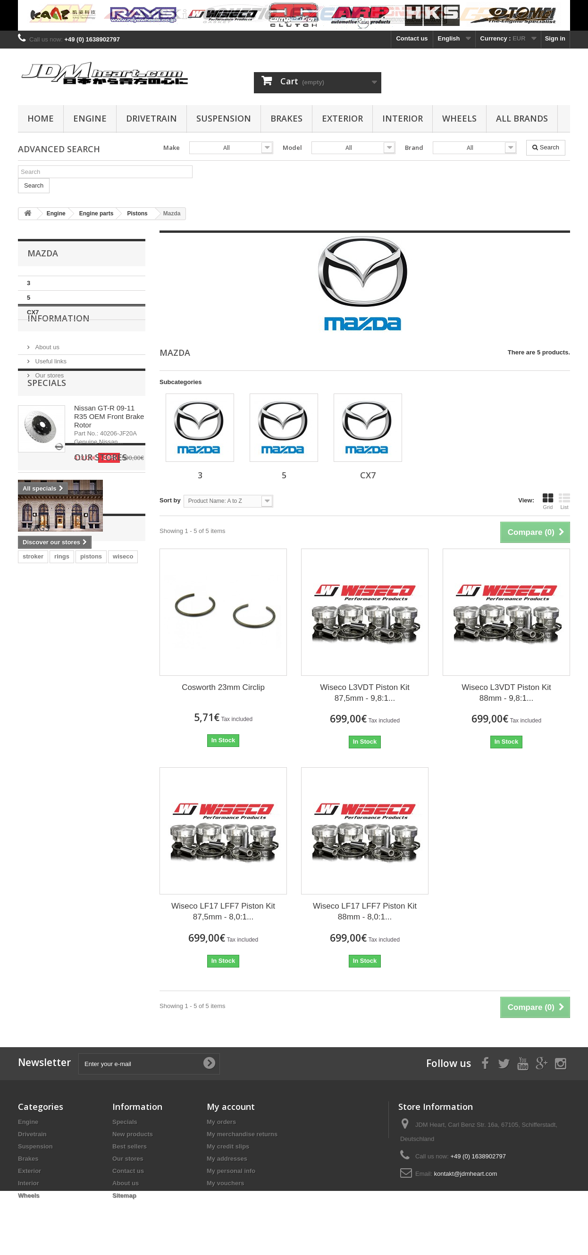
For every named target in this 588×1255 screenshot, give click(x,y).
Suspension (223, 118)
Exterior (342, 118)
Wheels (459, 118)
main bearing (42, 754)
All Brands (522, 118)
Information (58, 348)
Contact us (412, 38)
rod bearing (89, 754)
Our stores (49, 401)
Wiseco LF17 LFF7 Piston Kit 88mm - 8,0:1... (365, 911)
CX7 (33, 312)
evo (91, 740)
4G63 (68, 740)
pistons (91, 726)
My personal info (231, 1170)
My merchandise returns (242, 1134)
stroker (33, 726)
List (564, 501)
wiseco (123, 726)
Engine (90, 118)
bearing (119, 740)
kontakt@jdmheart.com (465, 1173)
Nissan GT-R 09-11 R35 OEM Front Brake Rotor (109, 471)
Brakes (286, 118)
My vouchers (225, 1183)
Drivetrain (151, 118)
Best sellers (129, 1146)
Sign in (555, 38)
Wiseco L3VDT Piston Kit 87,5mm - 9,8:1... (365, 693)
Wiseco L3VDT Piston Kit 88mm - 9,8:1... (506, 693)
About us (46, 373)
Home (40, 118)
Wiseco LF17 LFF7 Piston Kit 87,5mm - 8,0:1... (223, 911)
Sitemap (124, 1195)
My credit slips (228, 1146)
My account (231, 1106)
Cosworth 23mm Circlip (223, 687)
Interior (402, 118)
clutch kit (36, 740)
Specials (46, 437)
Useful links (50, 387)
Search (545, 147)
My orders (221, 1121)
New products (132, 1134)
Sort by (170, 500)
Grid (548, 501)
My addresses (227, 1158)
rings (61, 726)
